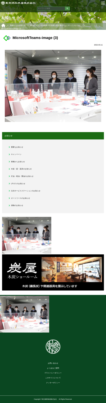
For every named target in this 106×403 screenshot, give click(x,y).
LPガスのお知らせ (18, 184)
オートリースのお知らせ (20, 198)
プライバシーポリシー (53, 373)
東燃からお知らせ (18, 162)
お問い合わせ (53, 363)
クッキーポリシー (53, 383)
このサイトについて (53, 378)
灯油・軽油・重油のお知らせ (22, 176)
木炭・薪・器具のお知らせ (21, 169)
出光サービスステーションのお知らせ (25, 191)
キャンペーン (16, 154)
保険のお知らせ (17, 205)
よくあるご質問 (53, 368)
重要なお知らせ (17, 147)
